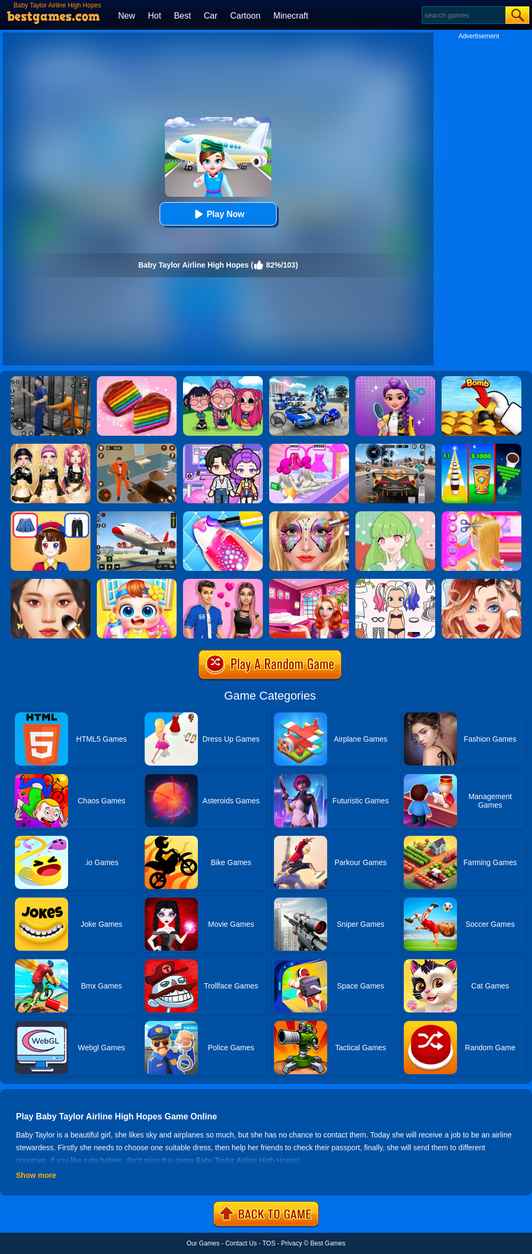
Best (182, 15)
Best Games (327, 1243)
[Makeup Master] (50, 582)
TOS (268, 1243)
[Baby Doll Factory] (309, 447)
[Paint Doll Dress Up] (395, 582)
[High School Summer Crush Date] (223, 582)
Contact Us (240, 1243)
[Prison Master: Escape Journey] (137, 447)
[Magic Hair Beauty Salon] (395, 380)
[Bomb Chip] (481, 380)
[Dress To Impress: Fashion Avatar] (50, 447)
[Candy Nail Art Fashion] (223, 515)
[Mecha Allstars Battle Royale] (309, 380)
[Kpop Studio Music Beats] (223, 380)
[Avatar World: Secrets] (223, 447)
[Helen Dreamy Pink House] (309, 582)
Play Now (218, 214)
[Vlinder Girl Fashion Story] (481, 582)
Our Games (203, 1243)
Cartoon (245, 15)
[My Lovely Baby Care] (137, 582)
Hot (154, 15)
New (126, 15)
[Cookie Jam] (137, 380)
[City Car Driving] (395, 447)
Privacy (291, 1243)
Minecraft (291, 15)
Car (211, 15)
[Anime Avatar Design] (395, 515)
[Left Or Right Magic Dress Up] (50, 515)
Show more (36, 1175)
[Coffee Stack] (481, 447)
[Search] (463, 15)
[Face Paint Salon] (309, 515)
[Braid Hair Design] (481, 515)
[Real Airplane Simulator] (137, 515)
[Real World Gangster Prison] (50, 380)
